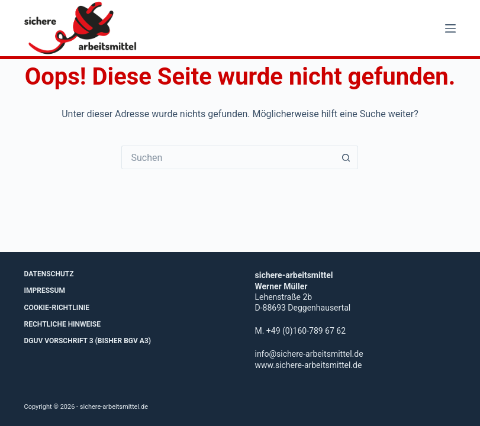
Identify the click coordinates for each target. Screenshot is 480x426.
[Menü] (450, 28)
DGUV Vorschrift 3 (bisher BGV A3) (88, 341)
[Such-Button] (346, 157)
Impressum (44, 290)
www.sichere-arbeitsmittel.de (308, 365)
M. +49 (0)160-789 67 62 (300, 330)
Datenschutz (49, 274)
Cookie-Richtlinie (57, 308)
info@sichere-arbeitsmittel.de (309, 354)
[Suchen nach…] (227, 157)
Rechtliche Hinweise (62, 324)
